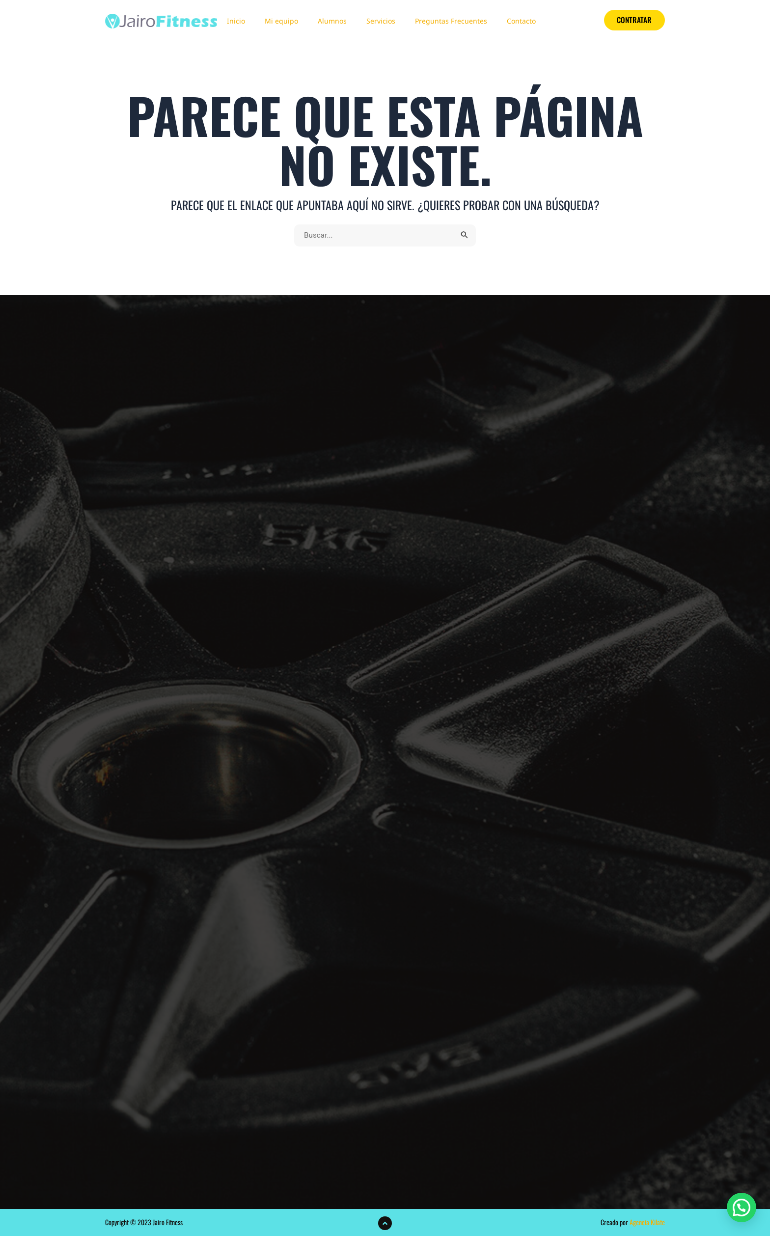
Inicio (236, 21)
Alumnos (332, 21)
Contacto (521, 21)
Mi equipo (281, 21)
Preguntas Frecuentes (451, 21)
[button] (741, 1207)
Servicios (380, 21)
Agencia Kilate (647, 1222)
